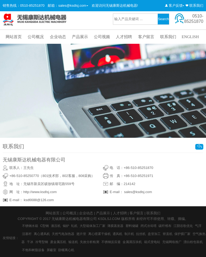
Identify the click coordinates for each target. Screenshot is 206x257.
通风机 (117, 234)
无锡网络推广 (172, 242)
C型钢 (44, 226)
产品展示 (80, 37)
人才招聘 (124, 37)
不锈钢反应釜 (111, 242)
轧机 (74, 226)
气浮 (198, 226)
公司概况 (36, 37)
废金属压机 (58, 242)
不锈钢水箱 (30, 226)
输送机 (73, 242)
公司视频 (102, 37)
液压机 (56, 226)
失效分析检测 (89, 242)
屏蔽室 (51, 250)
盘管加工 (154, 234)
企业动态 (58, 37)
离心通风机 (42, 234)
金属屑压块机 (132, 242)
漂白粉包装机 (193, 242)
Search (163, 19)
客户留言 (146, 37)
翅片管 (81, 234)
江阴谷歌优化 (183, 226)
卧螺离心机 (66, 250)
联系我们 (196, 5)
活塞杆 (27, 234)
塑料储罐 (132, 226)
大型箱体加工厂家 (92, 226)
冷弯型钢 (41, 242)
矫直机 (167, 234)
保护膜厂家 (182, 234)
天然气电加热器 (63, 234)
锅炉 (66, 226)
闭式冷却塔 (149, 226)
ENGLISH (190, 37)
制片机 (129, 234)
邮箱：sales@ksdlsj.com (67, 5)
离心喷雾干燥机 (99, 234)
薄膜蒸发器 (115, 226)
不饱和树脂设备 (33, 250)
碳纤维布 (165, 226)
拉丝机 (141, 234)
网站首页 (14, 37)
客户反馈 (176, 5)
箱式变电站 (152, 242)
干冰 (30, 242)
